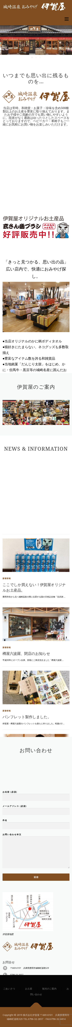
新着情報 (7, 682)
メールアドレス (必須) (36, 847)
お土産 (28, 988)
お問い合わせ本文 (36, 890)
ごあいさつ (9, 988)
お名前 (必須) (36, 833)
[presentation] (5, 43)
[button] (32, 57)
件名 (36, 861)
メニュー (66, 19)
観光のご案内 (49, 988)
